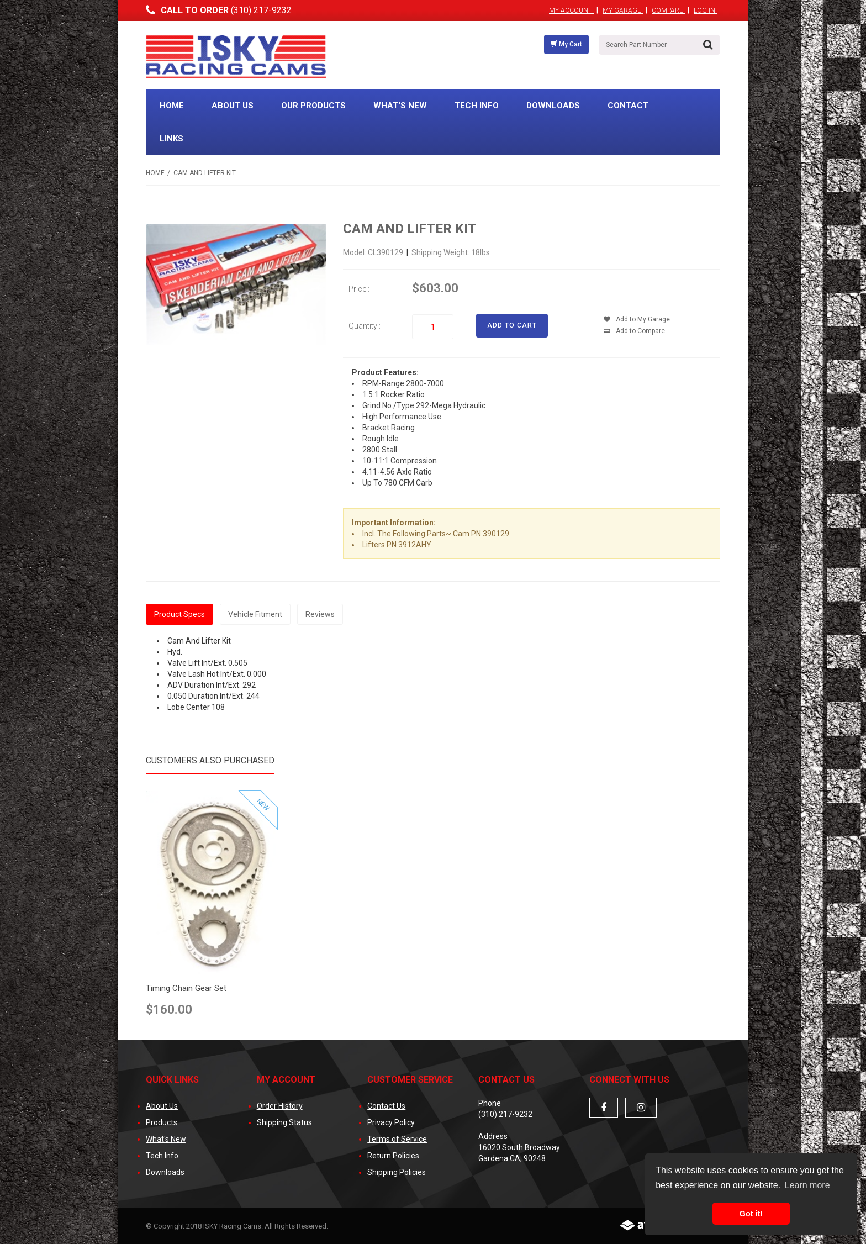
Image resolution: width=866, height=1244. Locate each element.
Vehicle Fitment (255, 614)
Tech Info (477, 105)
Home (172, 105)
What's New (400, 105)
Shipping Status (284, 1122)
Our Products (313, 105)
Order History (280, 1105)
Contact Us (386, 1105)
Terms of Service (397, 1139)
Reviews (320, 614)
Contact (628, 105)
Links (171, 139)
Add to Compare (634, 331)
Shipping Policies (396, 1172)
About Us (233, 105)
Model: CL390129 (374, 252)
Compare (668, 10)
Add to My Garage (637, 319)
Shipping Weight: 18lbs (450, 252)
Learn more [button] (807, 1185)
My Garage (623, 10)
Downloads (553, 105)
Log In (705, 10)
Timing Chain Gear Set (186, 988)
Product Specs (179, 614)
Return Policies (393, 1155)
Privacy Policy (391, 1122)
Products (161, 1122)
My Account (571, 10)
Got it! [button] (751, 1213)
